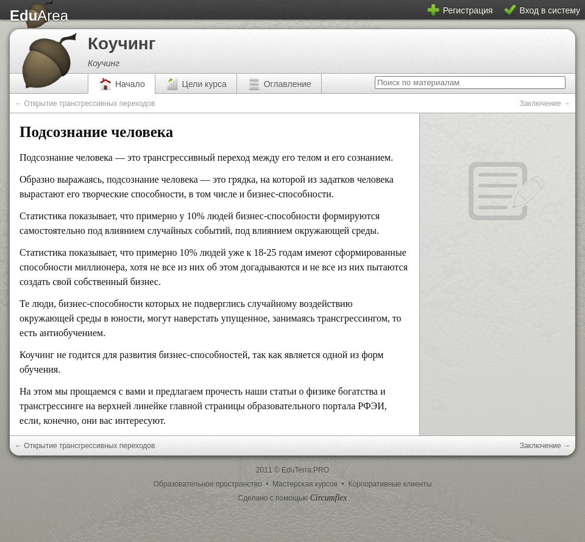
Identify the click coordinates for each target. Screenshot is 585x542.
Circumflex (328, 497)
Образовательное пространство (209, 484)
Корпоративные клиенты (389, 484)
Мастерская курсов (305, 484)
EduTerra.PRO (305, 470)
